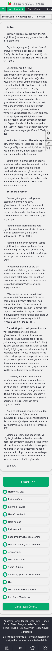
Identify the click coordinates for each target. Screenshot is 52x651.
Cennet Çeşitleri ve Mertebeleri (22, 574)
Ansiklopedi (16, 9)
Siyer (13, 624)
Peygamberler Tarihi (29, 624)
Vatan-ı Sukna (13, 567)
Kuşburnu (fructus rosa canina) (22, 537)
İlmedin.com (8, 16)
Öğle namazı (12, 522)
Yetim (42, 16)
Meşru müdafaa (14, 559)
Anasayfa (8, 620)
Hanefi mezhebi (14, 514)
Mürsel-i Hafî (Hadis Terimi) (20, 589)
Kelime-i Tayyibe (14, 507)
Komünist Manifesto (16, 597)
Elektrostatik (12, 529)
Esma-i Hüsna (10, 627)
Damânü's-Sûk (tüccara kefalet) (22, 544)
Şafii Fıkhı (35, 620)
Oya (7, 582)
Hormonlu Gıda (14, 492)
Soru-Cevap (34, 9)
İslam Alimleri (27, 627)
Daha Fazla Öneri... (25, 606)
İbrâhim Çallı (12, 499)
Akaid (45, 624)
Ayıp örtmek (12, 552)
